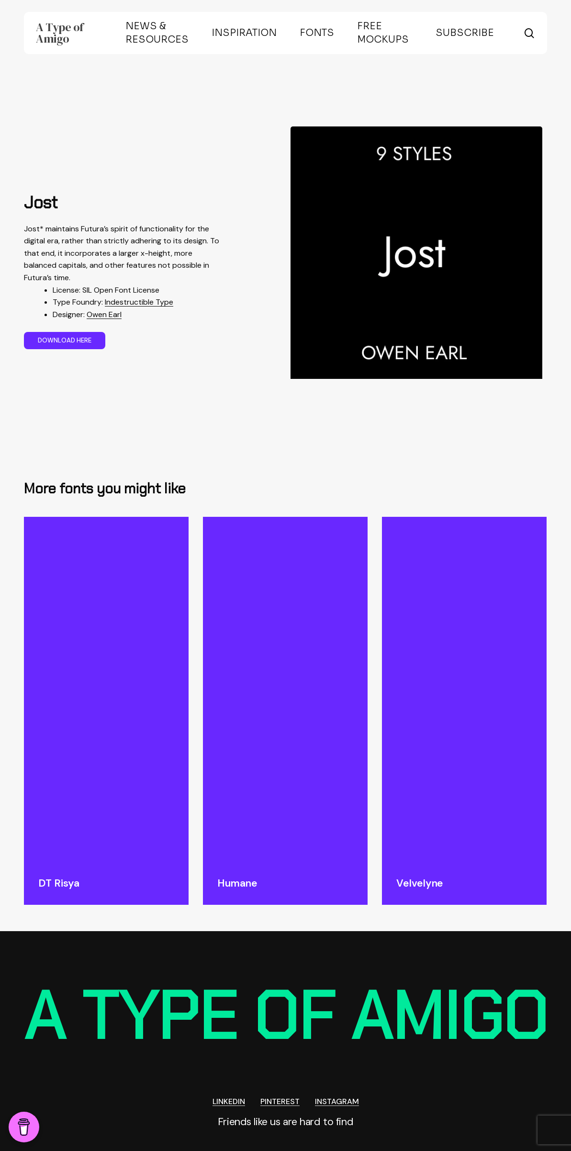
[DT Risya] (106, 689)
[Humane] (285, 689)
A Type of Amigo (60, 33)
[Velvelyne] (464, 689)
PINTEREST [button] (280, 1101)
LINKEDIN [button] (229, 1101)
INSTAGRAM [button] (337, 1101)
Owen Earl (104, 314)
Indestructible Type (139, 302)
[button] (64, 340)
